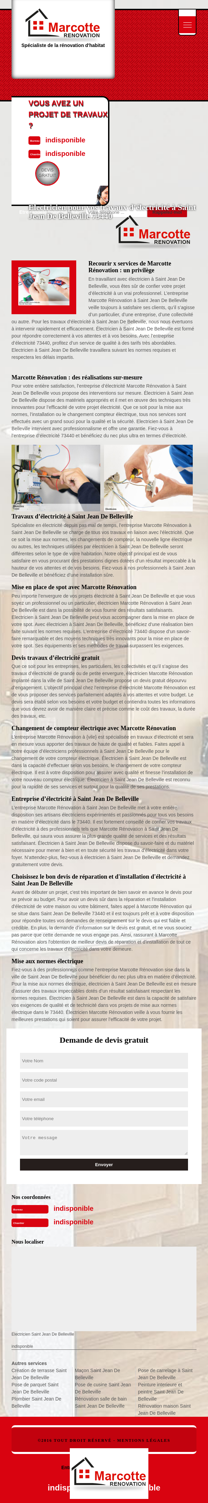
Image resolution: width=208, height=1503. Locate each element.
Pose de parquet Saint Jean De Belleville (35, 1388)
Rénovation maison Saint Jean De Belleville (164, 1409)
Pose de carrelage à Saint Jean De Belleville (165, 1374)
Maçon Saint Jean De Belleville (97, 1374)
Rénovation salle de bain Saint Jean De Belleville (101, 1402)
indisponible (73, 1208)
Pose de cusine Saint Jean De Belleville (103, 1388)
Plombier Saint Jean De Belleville (36, 1402)
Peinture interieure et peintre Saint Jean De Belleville (161, 1392)
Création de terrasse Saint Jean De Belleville (39, 1374)
